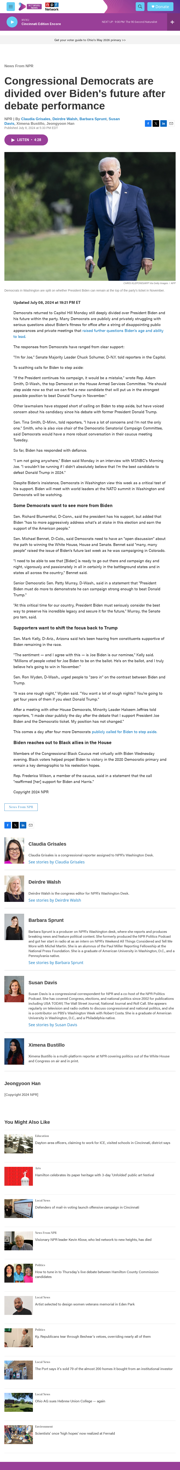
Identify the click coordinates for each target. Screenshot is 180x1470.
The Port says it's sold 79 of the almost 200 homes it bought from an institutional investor (104, 1368)
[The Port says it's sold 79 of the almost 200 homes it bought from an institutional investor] (18, 1370)
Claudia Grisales (35, 119)
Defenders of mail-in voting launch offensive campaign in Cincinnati (87, 1207)
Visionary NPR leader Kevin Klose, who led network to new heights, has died (93, 1239)
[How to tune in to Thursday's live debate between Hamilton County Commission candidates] (18, 1273)
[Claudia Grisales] (14, 850)
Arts (38, 1168)
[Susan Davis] (14, 989)
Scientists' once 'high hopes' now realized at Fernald (75, 1433)
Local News (42, 1200)
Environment (44, 1426)
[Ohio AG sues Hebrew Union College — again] (18, 1402)
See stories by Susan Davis (53, 1024)
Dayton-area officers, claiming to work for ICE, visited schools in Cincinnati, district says (102, 1142)
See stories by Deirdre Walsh (55, 900)
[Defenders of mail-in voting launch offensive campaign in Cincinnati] (18, 1208)
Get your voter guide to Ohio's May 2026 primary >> (90, 40)
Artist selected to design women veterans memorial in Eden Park (85, 1304)
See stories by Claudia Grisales (57, 862)
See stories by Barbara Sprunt (56, 962)
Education (42, 1136)
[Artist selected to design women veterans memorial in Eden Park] (18, 1305)
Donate (162, 6)
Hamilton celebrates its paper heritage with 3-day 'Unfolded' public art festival (94, 1174)
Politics (40, 1265)
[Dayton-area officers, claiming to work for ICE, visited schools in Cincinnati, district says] (18, 1144)
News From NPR (18, 66)
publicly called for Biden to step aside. (124, 731)
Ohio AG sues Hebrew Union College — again (70, 1400)
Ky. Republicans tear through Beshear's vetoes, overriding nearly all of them (93, 1336)
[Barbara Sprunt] (14, 927)
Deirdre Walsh (64, 119)
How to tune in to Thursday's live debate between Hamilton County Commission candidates (97, 1274)
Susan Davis (43, 982)
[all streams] (173, 22)
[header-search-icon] (140, 6)
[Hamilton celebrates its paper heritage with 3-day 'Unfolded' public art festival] (18, 1176)
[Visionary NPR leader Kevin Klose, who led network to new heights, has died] (18, 1240)
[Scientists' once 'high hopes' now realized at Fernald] (18, 1434)
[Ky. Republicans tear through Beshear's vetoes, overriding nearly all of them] (18, 1337)
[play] (12, 22)
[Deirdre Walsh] (14, 888)
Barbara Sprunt (93, 119)
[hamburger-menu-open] (11, 6)
